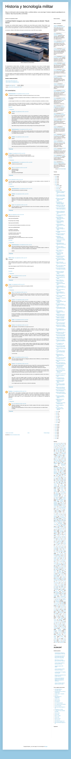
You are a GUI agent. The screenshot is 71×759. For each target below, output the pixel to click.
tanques (60, 619)
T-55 (65, 614)
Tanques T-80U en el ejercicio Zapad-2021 (60, 280)
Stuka (54, 608)
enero (57, 422)
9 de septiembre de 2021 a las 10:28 (19, 275)
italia (65, 534)
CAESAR (59, 481)
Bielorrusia (59, 474)
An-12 (62, 454)
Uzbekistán (59, 634)
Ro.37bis (55, 598)
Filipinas (63, 515)
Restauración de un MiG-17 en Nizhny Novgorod (60, 333)
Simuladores (56, 604)
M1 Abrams (59, 555)
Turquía (55, 628)
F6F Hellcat (59, 514)
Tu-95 (63, 626)
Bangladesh (62, 469)
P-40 (57, 583)
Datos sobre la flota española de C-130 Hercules (59, 408)
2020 (56, 424)
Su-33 (57, 611)
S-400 (65, 601)
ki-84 (58, 546)
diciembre (58, 185)
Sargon (55, 161)
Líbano (55, 552)
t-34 (58, 614)
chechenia (62, 485)
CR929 (62, 490)
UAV (65, 628)
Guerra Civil (62, 520)
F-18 (61, 510)
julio (57, 413)
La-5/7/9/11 (64, 550)
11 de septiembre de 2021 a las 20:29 (21, 319)
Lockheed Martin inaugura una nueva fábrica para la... (60, 351)
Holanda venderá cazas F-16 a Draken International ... (61, 393)
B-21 (56, 468)
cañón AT (55, 483)
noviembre (58, 187)
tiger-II (55, 622)
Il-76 (65, 528)
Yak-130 (55, 641)
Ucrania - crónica (57, 630)
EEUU (57, 498)
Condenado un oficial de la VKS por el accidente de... (60, 192)
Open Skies (62, 581)
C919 (54, 481)
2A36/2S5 (59, 443)
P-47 (60, 583)
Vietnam (61, 636)
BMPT (63, 475)
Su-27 (60, 610)
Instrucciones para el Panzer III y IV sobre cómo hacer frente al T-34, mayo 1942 (60, 657)
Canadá (62, 482)
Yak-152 (60, 641)
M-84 (54, 555)
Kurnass (13, 299)
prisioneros (64, 591)
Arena (55, 461)
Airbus (58, 452)
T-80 (57, 617)
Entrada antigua (46, 432)
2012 (56, 436)
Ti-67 (60, 621)
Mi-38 (63, 565)
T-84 (61, 617)
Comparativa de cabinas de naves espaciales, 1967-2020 (60, 653)
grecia (65, 519)
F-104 (56, 509)
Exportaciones (63, 508)
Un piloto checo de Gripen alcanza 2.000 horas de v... (60, 196)
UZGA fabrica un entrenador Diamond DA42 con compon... (60, 203)
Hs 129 (55, 525)
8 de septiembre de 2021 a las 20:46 (25, 162)
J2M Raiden (62, 535)
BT (63, 477)
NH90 (63, 579)
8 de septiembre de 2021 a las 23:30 (21, 193)
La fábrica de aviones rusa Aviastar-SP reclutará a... (61, 338)
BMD (65, 474)
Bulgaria (59, 478)
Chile (60, 486)
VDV (58, 635)
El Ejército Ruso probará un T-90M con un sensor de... (60, 320)
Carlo (13, 292)
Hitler (59, 524)
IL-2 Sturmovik (61, 527)
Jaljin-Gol (60, 536)
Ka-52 (61, 541)
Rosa (13, 167)
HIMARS (55, 524)
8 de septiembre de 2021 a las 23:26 (21, 136)
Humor (59, 525)
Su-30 (65, 610)
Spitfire (57, 605)
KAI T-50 (59, 542)
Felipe (55, 33)
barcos (61, 471)
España (55, 503)
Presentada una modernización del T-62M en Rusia (61, 301)
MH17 (54, 564)
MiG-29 (57, 569)
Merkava (55, 563)
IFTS (64, 526)
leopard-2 (61, 551)
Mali (59, 559)
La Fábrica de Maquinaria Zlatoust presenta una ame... (60, 212)
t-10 (62, 613)
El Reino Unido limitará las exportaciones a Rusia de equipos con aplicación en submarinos (59, 679)
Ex (8, 179)
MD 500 (62, 561)
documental (56, 495)
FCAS (63, 514)
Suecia (55, 613)
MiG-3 (63, 569)
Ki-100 (56, 545)
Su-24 (63, 609)
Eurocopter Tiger (61, 506)
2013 (56, 435)
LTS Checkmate (60, 553)
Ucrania (59, 629)
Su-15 (55, 609)
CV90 (56, 492)
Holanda (62, 524)
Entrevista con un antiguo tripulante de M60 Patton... (60, 199)
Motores (55, 575)
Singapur (60, 604)
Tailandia (61, 618)
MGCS (63, 563)
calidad (64, 481)
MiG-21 (55, 568)
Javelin (63, 537)
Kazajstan (59, 543)
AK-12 (63, 452)
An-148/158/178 (60, 455)
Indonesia (61, 531)
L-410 (59, 550)
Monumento (56, 574)
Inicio (28, 432)
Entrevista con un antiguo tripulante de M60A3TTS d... (60, 340)
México (59, 563)
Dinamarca (62, 493)
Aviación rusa (57, 698)
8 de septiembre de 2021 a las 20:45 (25, 129)
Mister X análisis (58, 715)
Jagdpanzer (55, 536)
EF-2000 (64, 498)
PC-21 (62, 588)
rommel (62, 598)
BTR (54, 478)
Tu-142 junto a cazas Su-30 (60, 373)
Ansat (65, 457)
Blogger (46, 746)
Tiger (63, 621)
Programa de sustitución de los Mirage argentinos (60, 675)
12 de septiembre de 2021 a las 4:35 (21, 325)
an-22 (57, 456)
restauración (63, 596)
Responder (10, 107)
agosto (57, 411)
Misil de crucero (60, 573)
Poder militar (57, 714)
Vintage (55, 637)
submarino (62, 612)
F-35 (58, 511)
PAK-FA (59, 586)
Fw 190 (63, 518)
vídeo (55, 636)
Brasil (60, 477)
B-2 (65, 467)
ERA (63, 502)
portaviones (56, 591)
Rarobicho (10, 391)
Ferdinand (55, 515)
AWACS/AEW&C (57, 467)
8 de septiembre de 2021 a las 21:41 (25, 188)
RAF (58, 593)
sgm (62, 603)
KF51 (62, 544)
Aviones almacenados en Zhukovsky (60, 290)
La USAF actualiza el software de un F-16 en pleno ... (60, 225)
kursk (64, 547)
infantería (55, 532)
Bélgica (55, 473)
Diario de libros (57, 700)
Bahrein (63, 468)
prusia (63, 592)
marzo (57, 419)
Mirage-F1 (55, 572)
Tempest (63, 620)
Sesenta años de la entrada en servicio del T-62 (60, 358)
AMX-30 (57, 454)
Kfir (65, 544)
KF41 (60, 544)
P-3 (61, 582)
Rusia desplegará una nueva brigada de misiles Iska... (61, 329)
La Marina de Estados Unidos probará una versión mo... (60, 221)
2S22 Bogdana (56, 444)
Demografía (64, 492)
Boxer (60, 476)
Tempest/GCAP (56, 621)
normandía (59, 580)
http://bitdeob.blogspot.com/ (59, 721)
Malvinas (62, 559)
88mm (56, 447)
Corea (55, 490)
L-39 (55, 550)
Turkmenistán (62, 627)
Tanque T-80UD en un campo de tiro (60, 251)
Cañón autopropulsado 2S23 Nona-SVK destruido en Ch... (60, 366)
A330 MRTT (59, 448)
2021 (56, 184)
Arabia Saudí (56, 460)
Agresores (64, 449)
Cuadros (61, 491)
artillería (55, 463)
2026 (56, 176)
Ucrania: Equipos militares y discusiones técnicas (60, 663)
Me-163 (59, 562)
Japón (65, 536)
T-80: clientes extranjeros (60, 368)
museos (57, 578)
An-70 (61, 457)
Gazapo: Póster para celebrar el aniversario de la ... (61, 263)
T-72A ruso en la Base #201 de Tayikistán (61, 215)
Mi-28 (56, 565)
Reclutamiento (56, 595)
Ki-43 (58, 545)
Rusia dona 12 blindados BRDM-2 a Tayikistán (60, 317)
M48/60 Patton (57, 558)
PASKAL (55, 134)
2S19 (63, 443)
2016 (56, 430)
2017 (56, 429)
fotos (55, 517)
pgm (65, 589)
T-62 (56, 616)
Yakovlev (64, 641)
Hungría (64, 525)
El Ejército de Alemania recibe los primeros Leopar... (60, 272)
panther (62, 587)
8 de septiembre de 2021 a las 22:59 (20, 167)
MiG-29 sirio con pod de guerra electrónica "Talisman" (60, 660)
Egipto (57, 499)
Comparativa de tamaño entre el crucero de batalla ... (60, 381)
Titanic (59, 622)
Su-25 (55, 610)
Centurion (55, 484)
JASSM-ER (58, 537)
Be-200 (63, 472)
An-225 (61, 456)
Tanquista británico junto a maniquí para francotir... (60, 315)
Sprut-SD (61, 605)
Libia (59, 552)
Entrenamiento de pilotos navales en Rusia (60, 257)
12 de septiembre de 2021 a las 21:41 (21, 357)
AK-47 (55, 453)
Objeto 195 (57, 581)
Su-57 (57, 612)
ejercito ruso (63, 499)
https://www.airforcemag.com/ (11, 80)
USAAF (59, 633)
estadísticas (56, 505)
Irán (65, 532)
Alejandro (55, 25)
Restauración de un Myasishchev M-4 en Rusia (60, 355)
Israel (60, 534)
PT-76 (55, 593)
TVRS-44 (61, 628)
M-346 (60, 554)
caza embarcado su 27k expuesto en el (59, 107)
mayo (57, 416)
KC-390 (64, 543)
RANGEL (13, 111)
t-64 (60, 616)
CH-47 (62, 484)
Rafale (62, 593)
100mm (55, 443)
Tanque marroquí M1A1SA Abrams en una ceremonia (60, 371)
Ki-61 (54, 546)
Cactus (13, 204)
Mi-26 (65, 564)
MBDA (59, 561)
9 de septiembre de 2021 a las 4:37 (21, 257)
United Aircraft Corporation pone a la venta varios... (60, 323)
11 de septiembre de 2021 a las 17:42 (19, 391)
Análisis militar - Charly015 (59, 693)
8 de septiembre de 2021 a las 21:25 (16, 179)
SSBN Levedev (11, 257)
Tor (61, 622)
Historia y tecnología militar (29, 6)
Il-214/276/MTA (59, 528)
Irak (60, 532)
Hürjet (57, 526)
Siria (65, 604)
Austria (55, 465)
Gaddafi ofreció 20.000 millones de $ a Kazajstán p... (60, 400)
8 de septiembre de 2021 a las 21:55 (17, 214)
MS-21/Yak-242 (56, 577)
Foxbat (9, 284)
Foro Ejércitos (57, 701)
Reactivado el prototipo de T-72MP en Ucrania (60, 234)
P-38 (64, 582)
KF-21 (56, 544)
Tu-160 (61, 625)
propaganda (58, 592)
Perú (61, 589)
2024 (56, 179)
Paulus (59, 588)
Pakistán (56, 587)
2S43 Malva (61, 445)
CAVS (64, 483)
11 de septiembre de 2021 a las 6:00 (21, 299)
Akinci (59, 453)
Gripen (56, 520)
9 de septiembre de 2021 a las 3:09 (21, 204)
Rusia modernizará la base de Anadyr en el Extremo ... (60, 269)
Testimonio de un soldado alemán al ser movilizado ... (60, 326)
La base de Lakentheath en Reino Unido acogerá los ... (60, 208)
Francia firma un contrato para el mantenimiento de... (60, 384)
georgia (60, 519)
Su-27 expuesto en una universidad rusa (60, 344)
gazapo (55, 519)
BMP (57, 475)
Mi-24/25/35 (59, 564)
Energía (55, 501)
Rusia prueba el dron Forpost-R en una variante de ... (59, 253)
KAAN (56, 542)
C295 (63, 480)
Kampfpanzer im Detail (59, 709)
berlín (59, 473)
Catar (60, 483)
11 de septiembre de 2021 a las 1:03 (17, 284)
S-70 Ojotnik (57, 602)
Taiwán (55, 619)
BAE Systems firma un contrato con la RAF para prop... (61, 305)
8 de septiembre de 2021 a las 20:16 (21, 111)
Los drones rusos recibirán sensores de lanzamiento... (60, 240)
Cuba (65, 491)
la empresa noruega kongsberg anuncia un (59, 163)
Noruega (64, 580)
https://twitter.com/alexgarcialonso (12, 82)
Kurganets (59, 547)
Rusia (57, 601)
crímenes (55, 491)
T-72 (65, 616)
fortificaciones (62, 516)
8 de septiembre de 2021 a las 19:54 (18, 153)
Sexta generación (56, 603)
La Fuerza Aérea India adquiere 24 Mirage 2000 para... (61, 287)
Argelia (58, 461)
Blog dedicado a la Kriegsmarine (58, 697)
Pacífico (62, 584)
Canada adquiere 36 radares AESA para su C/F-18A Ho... (60, 218)
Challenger (55, 485)
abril (57, 417)
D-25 (59, 492)
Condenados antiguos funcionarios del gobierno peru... (61, 247)
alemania (64, 453)
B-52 (59, 468)
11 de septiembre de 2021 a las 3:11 (20, 292)
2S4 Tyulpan (56, 445)
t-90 (65, 617)
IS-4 (63, 533)
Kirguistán (62, 546)
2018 (56, 427)
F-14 (62, 509)
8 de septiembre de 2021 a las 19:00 (22, 93)
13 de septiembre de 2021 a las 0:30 (19, 403)
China (64, 486)
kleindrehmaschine (12, 93)
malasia (55, 559)
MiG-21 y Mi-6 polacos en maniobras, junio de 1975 (61, 363)
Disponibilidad (56, 494)
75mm (58, 446)
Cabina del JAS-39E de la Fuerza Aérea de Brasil (60, 388)
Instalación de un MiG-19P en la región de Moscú (60, 206)
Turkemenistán (56, 627)
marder (60, 560)
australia (62, 463)
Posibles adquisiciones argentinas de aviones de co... (61, 244)
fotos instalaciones (62, 517)
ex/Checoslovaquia (62, 507)
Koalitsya (55, 547)
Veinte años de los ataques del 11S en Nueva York (60, 335)
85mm (65, 446)
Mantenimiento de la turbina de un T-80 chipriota (61, 390)
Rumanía (64, 599)
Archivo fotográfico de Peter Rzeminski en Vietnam (60, 669)
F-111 (59, 509)
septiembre (58, 190)
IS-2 (57, 533)
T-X (57, 618)
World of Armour (57, 718)
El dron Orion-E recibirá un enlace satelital (60, 296)
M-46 (64, 554)
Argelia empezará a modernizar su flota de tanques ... (60, 311)
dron (62, 495)
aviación (63, 465)
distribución (62, 494)
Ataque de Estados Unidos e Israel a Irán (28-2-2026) (60, 683)
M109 (64, 555)
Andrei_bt (56, 695)
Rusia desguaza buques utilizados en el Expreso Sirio (60, 259)
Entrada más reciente (9, 432)
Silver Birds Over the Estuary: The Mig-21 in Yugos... (60, 228)
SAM (62, 602)
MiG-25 (64, 568)
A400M (64, 448)
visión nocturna (61, 637)
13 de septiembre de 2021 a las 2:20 (21, 363)
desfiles (56, 493)
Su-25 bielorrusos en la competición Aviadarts (60, 378)
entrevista (61, 501)
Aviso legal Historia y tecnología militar (58, 690)
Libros (64, 552)
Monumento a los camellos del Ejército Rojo (60, 403)
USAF (64, 633)
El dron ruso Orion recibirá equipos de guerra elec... (60, 346)
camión (57, 482)
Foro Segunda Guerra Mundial (60, 704)
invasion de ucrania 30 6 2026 (59, 26)
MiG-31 (55, 570)
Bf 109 (63, 473)
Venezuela (62, 635)
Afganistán (58, 449)
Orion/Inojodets (56, 582)
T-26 (65, 613)
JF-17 (55, 538)
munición (64, 577)
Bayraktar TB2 (56, 472)
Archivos (62, 460)
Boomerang (55, 476)
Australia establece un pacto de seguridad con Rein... (60, 293)
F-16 (57, 510)
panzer (55, 588)
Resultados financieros (60, 597)
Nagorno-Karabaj (57, 579)
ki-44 (61, 545)
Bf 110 (55, 474)
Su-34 (61, 611)
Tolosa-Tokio (57, 717)
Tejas (59, 620)
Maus (56, 561)
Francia (57, 518)
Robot (58, 598)
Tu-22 (58, 626)
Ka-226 (56, 541)
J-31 (57, 535)
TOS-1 (65, 622)
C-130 (65, 478)
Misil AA (60, 572)
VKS (59, 638)
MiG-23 (60, 568)
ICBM (60, 526)
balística (55, 469)
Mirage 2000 (61, 571)
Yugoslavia (62, 642)
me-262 (63, 562)
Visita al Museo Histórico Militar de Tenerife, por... (60, 275)
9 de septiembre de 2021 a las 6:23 (25, 244)
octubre (57, 188)
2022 (56, 182)
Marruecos (64, 560)
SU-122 (63, 608)
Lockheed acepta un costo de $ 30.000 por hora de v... (60, 308)
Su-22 (59, 609)
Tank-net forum (57, 719)
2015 (56, 432)
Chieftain (55, 486)
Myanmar (62, 578)
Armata (60, 462)
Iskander (55, 534)
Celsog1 (55, 48)
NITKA (55, 580)
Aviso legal (61, 466)
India (55, 531)
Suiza (59, 613)
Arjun (56, 462)
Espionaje (62, 503)
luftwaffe (55, 554)
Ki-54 (64, 545)
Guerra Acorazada (58, 705)
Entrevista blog (57, 502)
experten (57, 508)
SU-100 (60, 608)
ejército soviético (60, 500)
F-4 (62, 511)
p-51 (63, 583)
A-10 (59, 447)
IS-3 (60, 533)
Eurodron (55, 507)
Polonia (61, 590)
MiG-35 (60, 570)
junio (57, 414)
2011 (56, 438)
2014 (56, 433)
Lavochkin (56, 551)
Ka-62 (65, 541)
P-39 (54, 583)
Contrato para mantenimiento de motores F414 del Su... (60, 237)
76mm (61, 446)
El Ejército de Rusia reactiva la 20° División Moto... (60, 283)
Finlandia (55, 516)
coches (55, 489)
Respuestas (12, 109)
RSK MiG (58, 599)
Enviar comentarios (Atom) (15, 434)
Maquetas (55, 560)
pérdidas (57, 589)
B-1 (62, 467)
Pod (56, 590)
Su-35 (65, 611)
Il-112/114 (55, 527)
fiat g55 (59, 515)
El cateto (10, 153)
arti (64, 462)
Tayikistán (55, 620)
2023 (56, 181)
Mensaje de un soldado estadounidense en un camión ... (60, 396)
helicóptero (60, 523)
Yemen (56, 642)
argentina (64, 461)
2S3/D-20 (62, 444)
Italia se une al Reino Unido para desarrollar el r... (60, 266)
